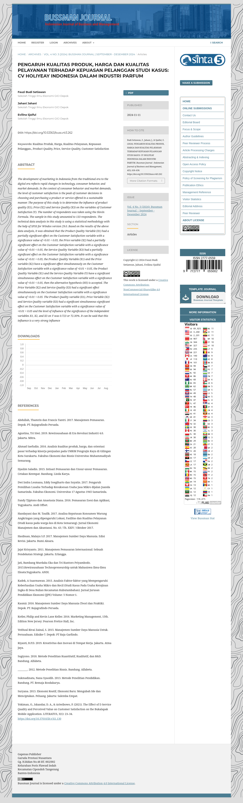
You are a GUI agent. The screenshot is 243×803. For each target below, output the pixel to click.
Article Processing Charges (199, 150)
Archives (70, 42)
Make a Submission (196, 82)
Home (22, 42)
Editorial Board (191, 122)
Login (54, 42)
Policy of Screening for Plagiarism (202, 178)
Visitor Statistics (192, 199)
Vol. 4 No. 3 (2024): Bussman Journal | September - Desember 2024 (89, 54)
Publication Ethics (193, 185)
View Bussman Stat (203, 518)
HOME (187, 101)
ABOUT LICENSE (193, 220)
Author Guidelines (193, 136)
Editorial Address (192, 206)
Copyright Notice (192, 171)
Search (216, 42)
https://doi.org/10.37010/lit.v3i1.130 (39, 718)
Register (37, 42)
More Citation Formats (143, 180)
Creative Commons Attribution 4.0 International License (99, 783)
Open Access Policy (194, 164)
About (87, 42)
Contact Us (189, 115)
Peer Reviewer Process (196, 143)
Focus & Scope (192, 129)
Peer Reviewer (191, 213)
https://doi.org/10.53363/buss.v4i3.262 (48, 132)
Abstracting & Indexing (196, 157)
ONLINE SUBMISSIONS (197, 108)
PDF (130, 92)
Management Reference (197, 192)
